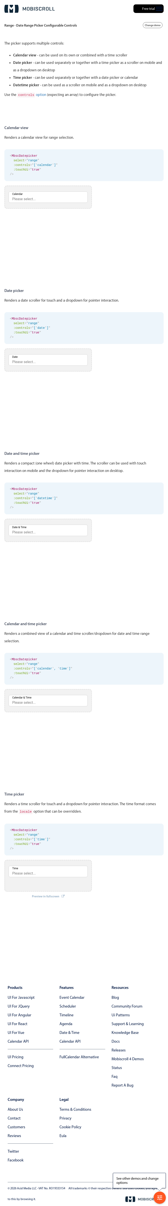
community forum (127, 1005)
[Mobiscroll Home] (29, 9)
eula (63, 1134)
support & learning (128, 1023)
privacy (65, 1117)
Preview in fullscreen (48, 895)
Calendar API (18, 1040)
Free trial (148, 9)
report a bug (122, 1084)
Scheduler (68, 1005)
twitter (13, 1150)
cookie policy (70, 1126)
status (117, 1066)
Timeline (67, 1014)
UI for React (17, 1023)
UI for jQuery (19, 1005)
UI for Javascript (21, 996)
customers (16, 1126)
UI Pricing (15, 1056)
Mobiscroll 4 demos (128, 1058)
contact (14, 1117)
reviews (14, 1134)
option (31, 94)
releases (119, 1049)
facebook (15, 1159)
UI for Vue (16, 1031)
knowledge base (125, 1031)
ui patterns (121, 1014)
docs (116, 1040)
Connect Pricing (21, 1064)
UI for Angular (19, 1014)
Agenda (66, 1023)
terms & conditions (75, 1108)
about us (15, 1108)
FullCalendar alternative (79, 1056)
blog (115, 996)
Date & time (69, 1031)
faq (114, 1075)
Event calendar (72, 996)
